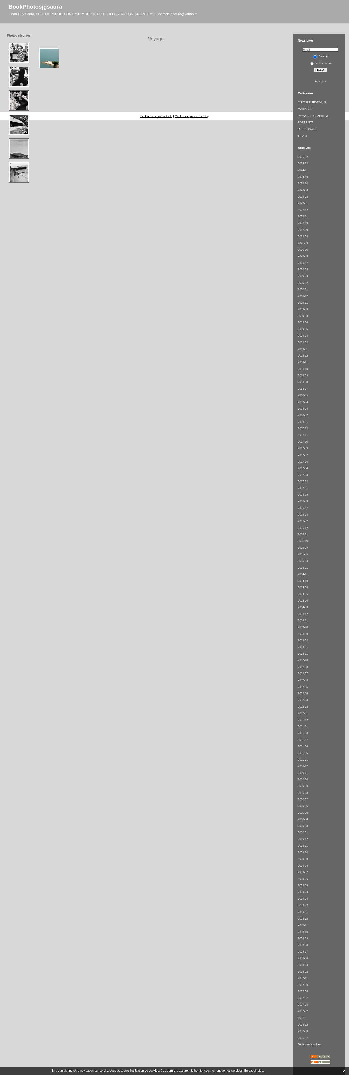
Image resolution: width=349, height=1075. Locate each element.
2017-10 (303, 441)
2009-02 (303, 905)
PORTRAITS (305, 122)
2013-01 (303, 646)
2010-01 (303, 832)
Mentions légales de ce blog (192, 116)
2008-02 (303, 971)
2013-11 (303, 620)
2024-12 (303, 163)
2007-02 (303, 1011)
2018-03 (303, 408)
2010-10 (303, 779)
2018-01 (303, 421)
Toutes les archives (309, 1044)
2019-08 (303, 315)
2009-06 (303, 878)
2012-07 (303, 673)
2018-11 (303, 362)
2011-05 (303, 752)
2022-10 (303, 222)
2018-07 (303, 388)
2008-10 (303, 931)
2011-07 (303, 739)
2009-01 (303, 911)
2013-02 (303, 640)
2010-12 (303, 766)
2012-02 (303, 706)
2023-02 (303, 196)
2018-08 (303, 381)
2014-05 (303, 600)
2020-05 (303, 269)
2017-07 (303, 455)
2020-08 (303, 256)
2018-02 (303, 415)
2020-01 (303, 289)
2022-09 (303, 229)
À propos (320, 81)
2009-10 (303, 852)
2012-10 (303, 660)
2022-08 (303, 236)
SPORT (302, 135)
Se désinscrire (321, 63)
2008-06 (303, 958)
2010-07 (303, 799)
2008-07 (303, 951)
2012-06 (303, 680)
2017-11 (303, 434)
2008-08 (303, 944)
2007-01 (303, 1017)
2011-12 (303, 719)
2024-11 (303, 170)
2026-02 (303, 156)
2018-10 (303, 368)
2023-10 (303, 183)
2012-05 (303, 686)
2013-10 (303, 627)
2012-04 (303, 693)
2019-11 (303, 302)
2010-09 (303, 785)
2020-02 (303, 282)
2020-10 (303, 249)
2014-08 (303, 587)
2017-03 (303, 474)
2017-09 (303, 448)
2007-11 (303, 978)
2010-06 (303, 805)
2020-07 (303, 262)
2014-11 (303, 574)
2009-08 (303, 865)
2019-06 (303, 322)
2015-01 (303, 567)
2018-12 (303, 355)
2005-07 (303, 1037)
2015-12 (303, 527)
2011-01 (303, 759)
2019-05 (303, 328)
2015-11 (303, 534)
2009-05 (303, 885)
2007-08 (303, 991)
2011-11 (303, 726)
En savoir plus (253, 1070)
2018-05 (303, 395)
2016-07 (303, 508)
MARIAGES (305, 108)
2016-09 (303, 494)
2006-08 (303, 1031)
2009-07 (303, 872)
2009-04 (303, 891)
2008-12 (303, 918)
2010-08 (303, 792)
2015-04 (303, 560)
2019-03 (303, 335)
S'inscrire (321, 56)
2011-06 (303, 746)
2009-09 (303, 858)
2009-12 (303, 838)
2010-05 (303, 812)
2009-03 (303, 898)
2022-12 (303, 209)
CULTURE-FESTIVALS (312, 102)
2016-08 (303, 501)
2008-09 (303, 938)
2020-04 (303, 275)
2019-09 (303, 309)
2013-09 (303, 633)
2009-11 (303, 845)
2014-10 (303, 580)
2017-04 (303, 468)
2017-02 (303, 481)
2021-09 (303, 243)
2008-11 (303, 925)
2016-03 (303, 514)
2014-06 (303, 593)
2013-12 (303, 613)
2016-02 (303, 521)
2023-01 (303, 203)
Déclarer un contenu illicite (156, 116)
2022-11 (303, 216)
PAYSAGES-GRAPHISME (314, 115)
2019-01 (303, 349)
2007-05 (303, 1004)
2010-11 (303, 772)
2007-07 (303, 997)
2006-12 (303, 1024)
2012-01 (303, 713)
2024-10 (303, 176)
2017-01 (303, 487)
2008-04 (303, 964)
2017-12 (303, 428)
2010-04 (303, 819)
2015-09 (303, 547)
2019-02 (303, 342)
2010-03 (303, 825)
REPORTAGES (307, 128)
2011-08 (303, 732)
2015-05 (303, 554)
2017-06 (303, 461)
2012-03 (303, 699)
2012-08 (303, 666)
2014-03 (303, 607)
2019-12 (303, 296)
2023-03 (303, 190)
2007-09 (303, 984)
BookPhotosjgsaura (35, 6)
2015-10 (303, 540)
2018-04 (303, 402)
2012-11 (303, 653)
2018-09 (303, 375)
